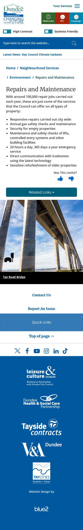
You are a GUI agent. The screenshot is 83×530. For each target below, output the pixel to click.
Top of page (41, 336)
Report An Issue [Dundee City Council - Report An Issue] (41, 309)
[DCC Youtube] (36, 352)
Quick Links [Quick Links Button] (41, 322)
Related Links (41, 192)
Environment (20, 77)
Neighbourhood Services (39, 68)
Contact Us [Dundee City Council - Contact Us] (41, 295)
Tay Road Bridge (14, 277)
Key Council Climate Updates (42, 54)
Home (10, 68)
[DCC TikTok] (65, 352)
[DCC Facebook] (27, 352)
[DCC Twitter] (17, 354)
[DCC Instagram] (46, 352)
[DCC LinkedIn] (56, 352)
